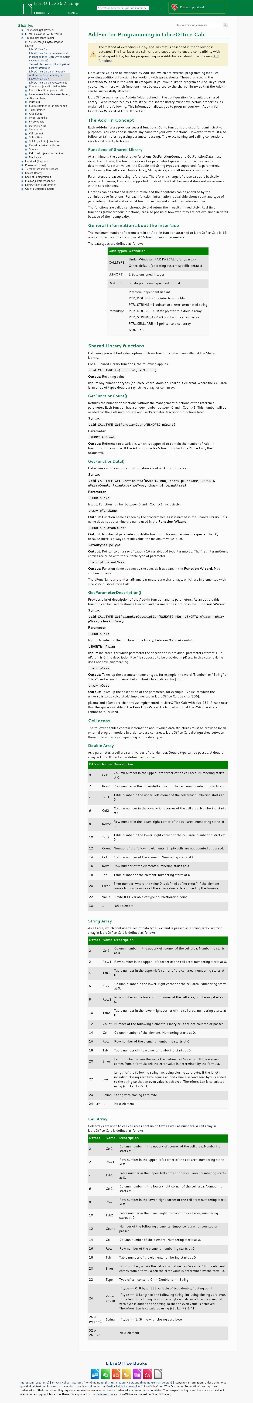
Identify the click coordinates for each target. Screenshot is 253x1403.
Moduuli (40, 12)
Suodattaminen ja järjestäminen (48, 106)
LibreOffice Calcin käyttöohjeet (48, 82)
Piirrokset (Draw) (35, 165)
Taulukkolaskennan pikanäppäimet (49, 64)
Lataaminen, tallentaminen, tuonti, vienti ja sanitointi (47, 96)
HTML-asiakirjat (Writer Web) (43, 34)
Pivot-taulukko (38, 118)
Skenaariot (35, 129)
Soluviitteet (36, 137)
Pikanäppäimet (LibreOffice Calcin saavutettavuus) (49, 58)
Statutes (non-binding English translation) (99, 1382)
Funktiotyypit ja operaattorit (46, 90)
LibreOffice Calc (39, 49)
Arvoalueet (35, 113)
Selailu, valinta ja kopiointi (44, 141)
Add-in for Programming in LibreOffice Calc (45, 77)
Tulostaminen (37, 110)
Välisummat (36, 133)
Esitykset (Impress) (37, 161)
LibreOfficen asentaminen (40, 185)
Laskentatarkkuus (39, 68)
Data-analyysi (37, 125)
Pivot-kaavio (36, 121)
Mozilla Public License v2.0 (123, 1386)
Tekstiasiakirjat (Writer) (39, 30)
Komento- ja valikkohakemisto (47, 86)
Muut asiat (35, 157)
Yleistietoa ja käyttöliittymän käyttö (44, 44)
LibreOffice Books (126, 1363)
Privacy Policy (60, 1382)
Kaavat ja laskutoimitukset (45, 145)
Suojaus (34, 149)
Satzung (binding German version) (150, 1382)
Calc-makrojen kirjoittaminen (46, 153)
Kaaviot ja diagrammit (38, 177)
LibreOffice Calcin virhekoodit (47, 71)
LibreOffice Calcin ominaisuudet (48, 53)
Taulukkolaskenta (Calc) (39, 38)
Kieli (71, 12)
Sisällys (25, 25)
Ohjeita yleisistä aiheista (39, 189)
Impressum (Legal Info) (34, 1382)
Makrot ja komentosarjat (40, 181)
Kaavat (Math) (33, 173)
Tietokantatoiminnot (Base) (41, 169)
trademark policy (106, 1394)
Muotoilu (34, 102)
